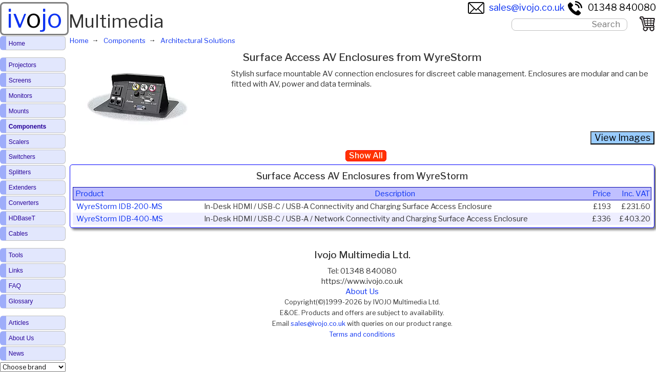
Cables (18, 233)
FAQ (15, 286)
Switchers (22, 156)
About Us (362, 291)
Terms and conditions (362, 334)
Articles (19, 322)
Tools (16, 255)
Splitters (20, 172)
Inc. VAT (636, 193)
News (16, 353)
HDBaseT (22, 218)
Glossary (21, 301)
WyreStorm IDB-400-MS (119, 218)
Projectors (22, 65)
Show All (366, 155)
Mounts (19, 111)
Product (89, 193)
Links (16, 270)
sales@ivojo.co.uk (516, 7)
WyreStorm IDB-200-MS (119, 206)
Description (395, 193)
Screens (20, 80)
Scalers (19, 142)
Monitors (20, 95)
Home (17, 43)
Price (601, 193)
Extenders (22, 187)
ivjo (34, 18)
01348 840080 (611, 7)
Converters (24, 202)
